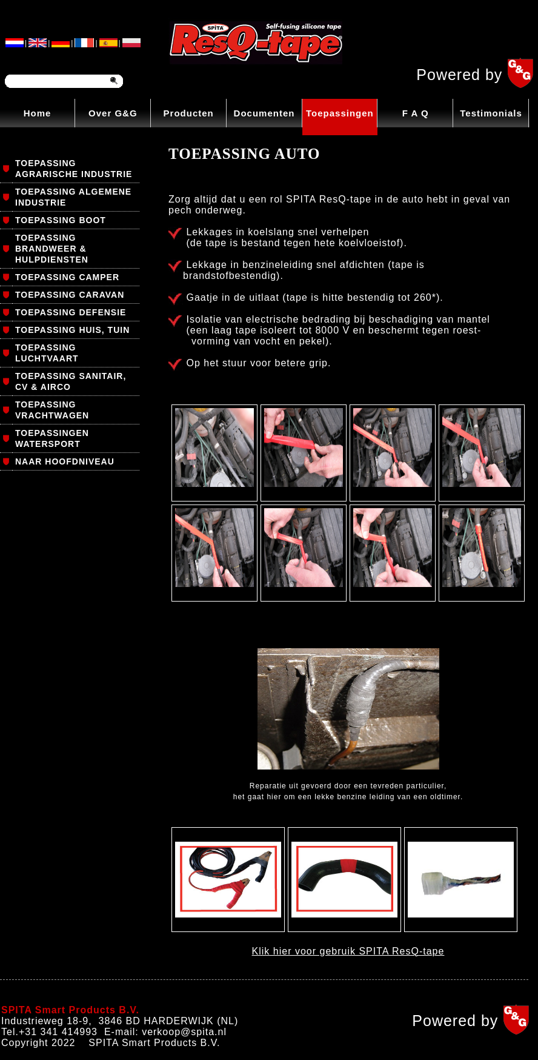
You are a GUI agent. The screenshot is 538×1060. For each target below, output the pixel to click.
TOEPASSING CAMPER (67, 277)
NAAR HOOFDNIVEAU (65, 461)
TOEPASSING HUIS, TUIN (72, 330)
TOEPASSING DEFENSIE (70, 312)
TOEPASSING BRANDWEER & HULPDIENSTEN (51, 248)
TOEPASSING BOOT (60, 220)
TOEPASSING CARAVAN (69, 295)
